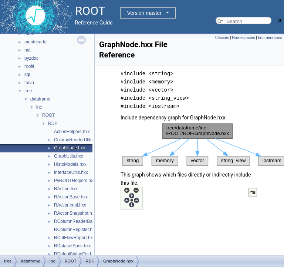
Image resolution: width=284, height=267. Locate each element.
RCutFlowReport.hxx (74, 237)
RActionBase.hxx (71, 197)
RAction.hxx (66, 188)
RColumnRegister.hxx (75, 229)
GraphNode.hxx (69, 148)
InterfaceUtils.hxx (71, 172)
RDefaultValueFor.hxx (75, 254)
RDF (52, 123)
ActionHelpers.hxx (72, 131)
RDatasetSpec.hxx (72, 245)
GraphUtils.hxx (68, 156)
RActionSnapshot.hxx (75, 213)
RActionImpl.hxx (70, 205)
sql (27, 74)
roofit (29, 66)
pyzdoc (31, 58)
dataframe (40, 99)
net (27, 50)
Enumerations (270, 37)
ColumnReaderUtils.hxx (77, 139)
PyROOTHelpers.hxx (74, 180)
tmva (29, 82)
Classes (222, 37)
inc (39, 107)
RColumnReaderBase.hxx (79, 221)
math (29, 33)
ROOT (48, 115)
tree (28, 90)
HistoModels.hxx (70, 164)
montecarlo (35, 41)
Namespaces (243, 37)
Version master (144, 13)
